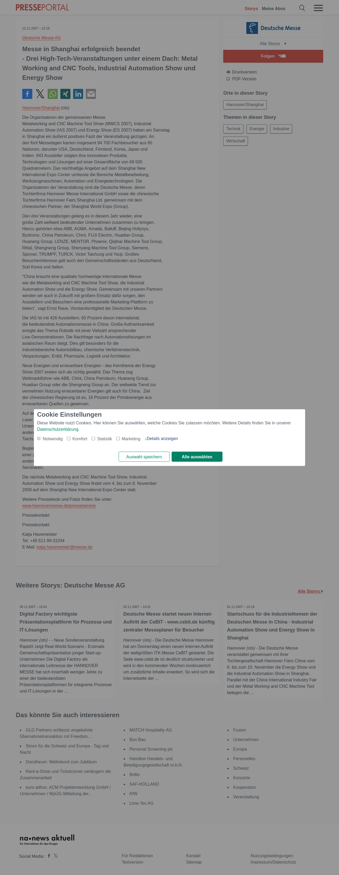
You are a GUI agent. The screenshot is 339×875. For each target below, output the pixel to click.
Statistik (104, 438)
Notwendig (53, 438)
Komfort (80, 438)
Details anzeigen (162, 438)
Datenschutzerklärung (57, 429)
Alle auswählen (197, 457)
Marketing (131, 438)
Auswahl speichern (144, 457)
